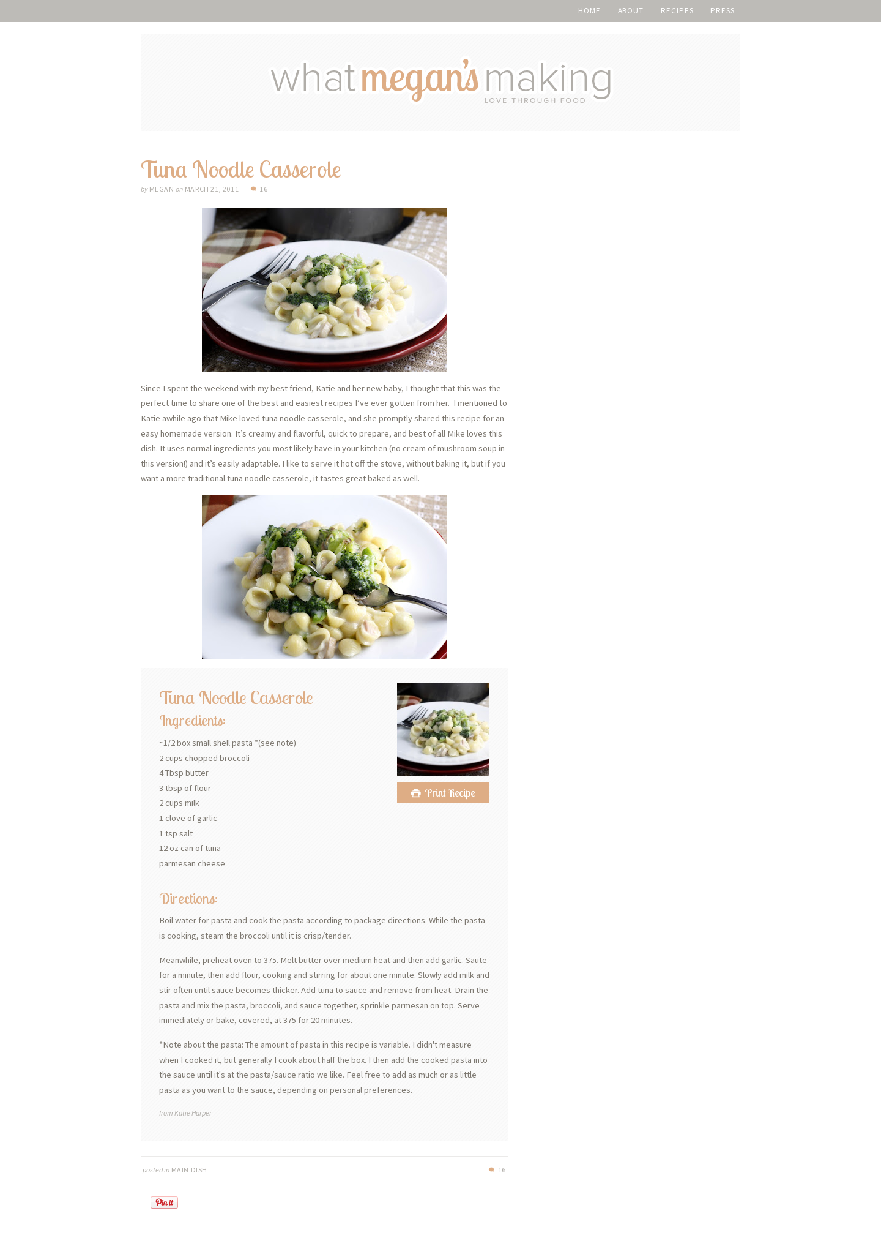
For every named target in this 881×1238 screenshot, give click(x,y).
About (631, 11)
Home (589, 11)
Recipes (677, 11)
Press (722, 11)
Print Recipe (450, 793)
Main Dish (189, 1169)
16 (263, 188)
